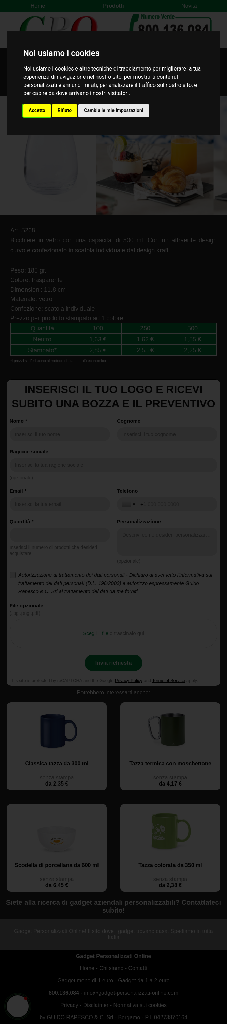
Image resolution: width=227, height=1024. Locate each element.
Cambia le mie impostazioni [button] (113, 110)
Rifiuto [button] (65, 110)
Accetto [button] (37, 110)
